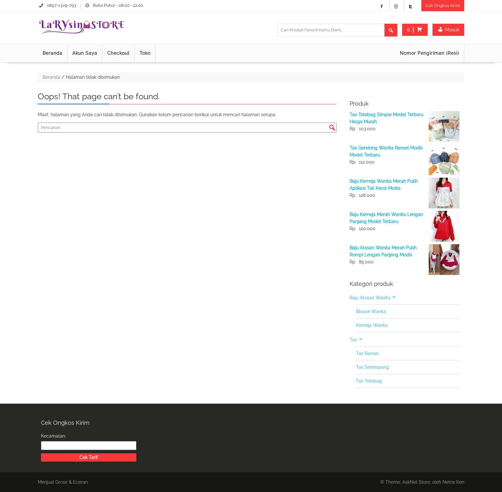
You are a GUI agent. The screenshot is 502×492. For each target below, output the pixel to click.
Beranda (52, 53)
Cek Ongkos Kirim (442, 5)
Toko (145, 53)
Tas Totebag (369, 380)
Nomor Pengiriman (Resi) (429, 53)
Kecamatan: (53, 436)
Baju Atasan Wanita (370, 297)
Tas (353, 339)
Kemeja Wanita (372, 325)
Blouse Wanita (371, 311)
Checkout (118, 53)
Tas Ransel (367, 353)
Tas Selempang (372, 367)
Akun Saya (84, 53)
